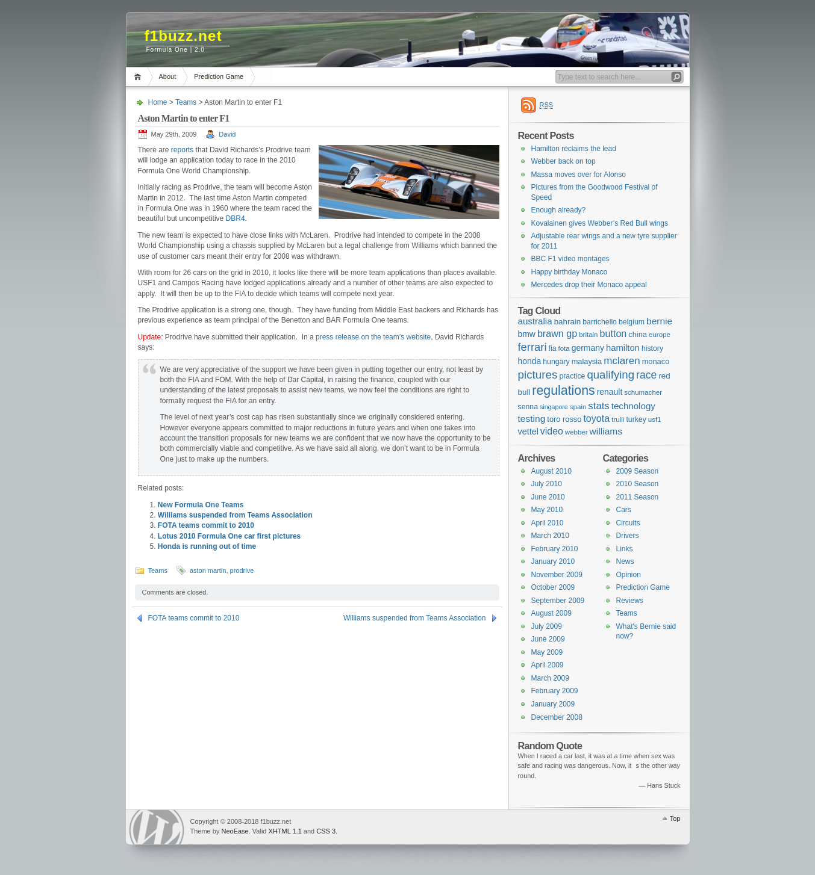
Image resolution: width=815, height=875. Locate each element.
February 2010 (554, 549)
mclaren (622, 360)
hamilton (623, 348)
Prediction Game (218, 76)
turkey (636, 419)
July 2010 (546, 484)
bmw (527, 334)
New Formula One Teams (200, 505)
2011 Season (637, 497)
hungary (556, 361)
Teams (185, 102)
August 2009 (551, 613)
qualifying (610, 374)
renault (610, 392)
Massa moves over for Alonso (578, 174)
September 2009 (558, 600)
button (613, 333)
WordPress (156, 827)
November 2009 (556, 574)
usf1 (654, 419)
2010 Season (637, 484)
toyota (596, 418)
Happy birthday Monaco (569, 272)
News (625, 561)
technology (633, 406)
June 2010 (548, 497)
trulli (617, 419)
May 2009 (547, 652)
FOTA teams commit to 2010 (206, 525)
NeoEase (234, 831)
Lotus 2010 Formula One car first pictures (229, 536)
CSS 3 (326, 831)
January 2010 (553, 561)
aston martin (208, 570)
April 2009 (547, 665)
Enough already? (558, 210)
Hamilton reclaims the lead (573, 148)
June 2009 (548, 639)
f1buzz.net (183, 36)
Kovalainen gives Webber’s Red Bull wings (599, 223)
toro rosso (564, 419)
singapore (554, 406)
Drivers (627, 535)
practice (572, 376)
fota (564, 348)
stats (598, 406)
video (551, 431)
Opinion (628, 574)
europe (659, 334)
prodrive (242, 570)
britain (588, 334)
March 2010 (550, 535)
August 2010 (551, 471)
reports (182, 150)
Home (139, 76)
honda (530, 361)
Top (675, 818)
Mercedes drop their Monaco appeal (589, 284)
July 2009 (546, 626)
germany (588, 348)
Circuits (628, 523)
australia (535, 321)
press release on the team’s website (373, 337)
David (227, 134)
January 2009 (553, 704)
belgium (632, 322)
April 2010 (547, 523)
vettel (528, 431)
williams (606, 431)
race (646, 375)
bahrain (567, 321)
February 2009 (554, 691)
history (652, 348)
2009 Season (637, 471)
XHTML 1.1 (285, 831)
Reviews (629, 600)
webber (576, 432)
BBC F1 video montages (570, 259)
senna (528, 407)
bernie (659, 321)
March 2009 (550, 678)
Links (624, 549)
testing (532, 418)
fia (553, 348)
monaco (656, 361)
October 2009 (553, 587)
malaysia (587, 361)
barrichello (599, 322)
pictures (538, 374)
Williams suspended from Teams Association (235, 515)
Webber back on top (563, 161)
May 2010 (547, 510)
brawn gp (557, 333)
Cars (623, 510)
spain (578, 406)
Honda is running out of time (207, 546)
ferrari (532, 347)
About (167, 76)
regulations (563, 390)
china (637, 334)
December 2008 (556, 717)
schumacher (643, 392)
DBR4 (235, 218)
